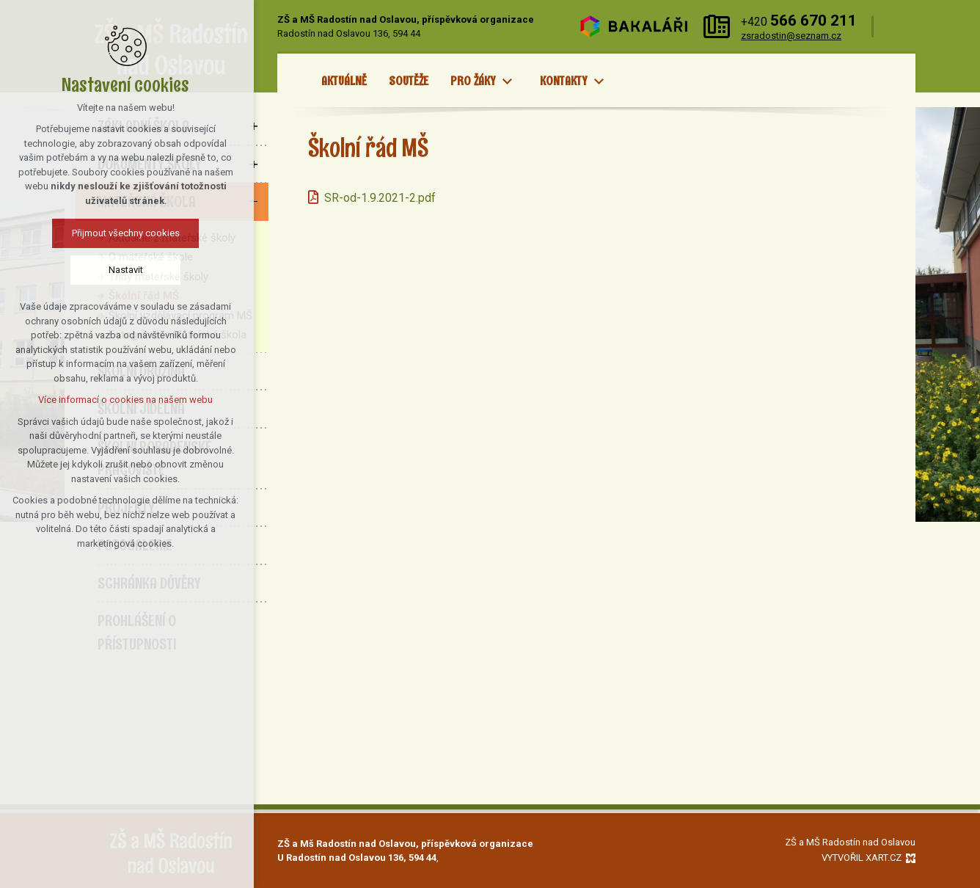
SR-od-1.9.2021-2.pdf (380, 198)
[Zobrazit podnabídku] (507, 81)
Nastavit (71, 269)
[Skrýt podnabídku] (253, 202)
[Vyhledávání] (898, 27)
